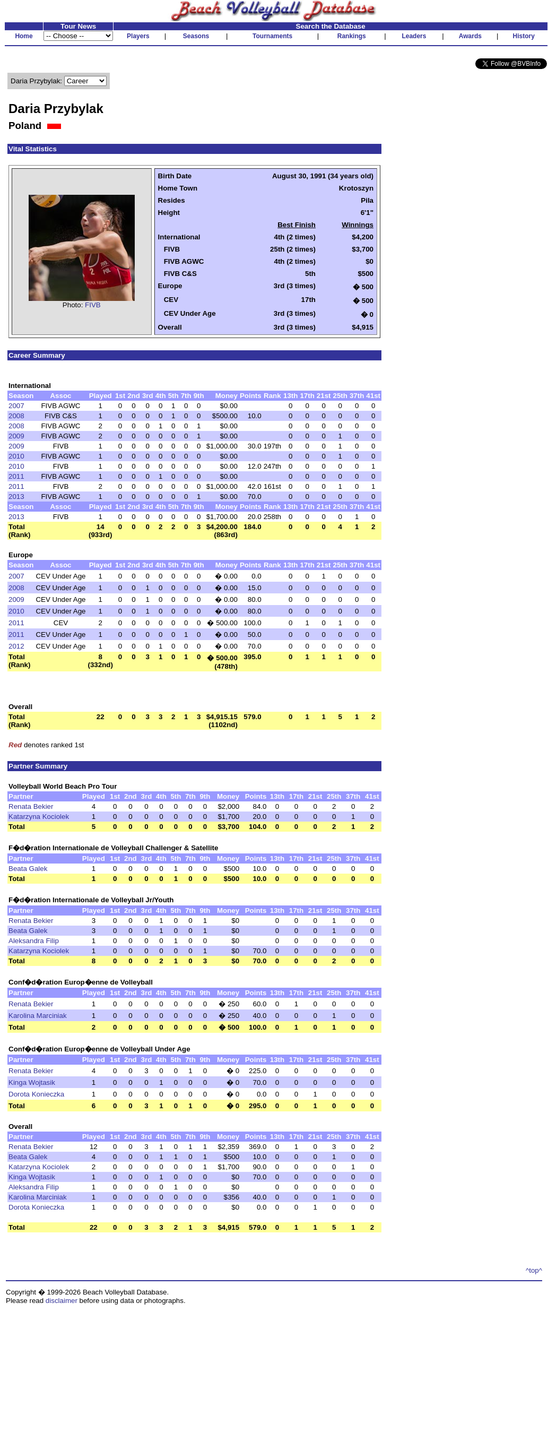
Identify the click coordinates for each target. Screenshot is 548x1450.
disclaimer (61, 1301)
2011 (16, 476)
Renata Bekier (30, 806)
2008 (16, 416)
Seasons (196, 36)
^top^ (534, 1270)
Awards (470, 36)
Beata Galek (27, 869)
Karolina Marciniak (37, 1016)
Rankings (351, 36)
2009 (16, 436)
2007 (16, 406)
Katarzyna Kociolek (38, 817)
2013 (16, 496)
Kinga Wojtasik (31, 1082)
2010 (16, 456)
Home (23, 36)
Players (138, 36)
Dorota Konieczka (36, 1094)
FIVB (93, 305)
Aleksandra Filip (33, 941)
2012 (16, 646)
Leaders (414, 36)
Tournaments (272, 36)
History (524, 36)
